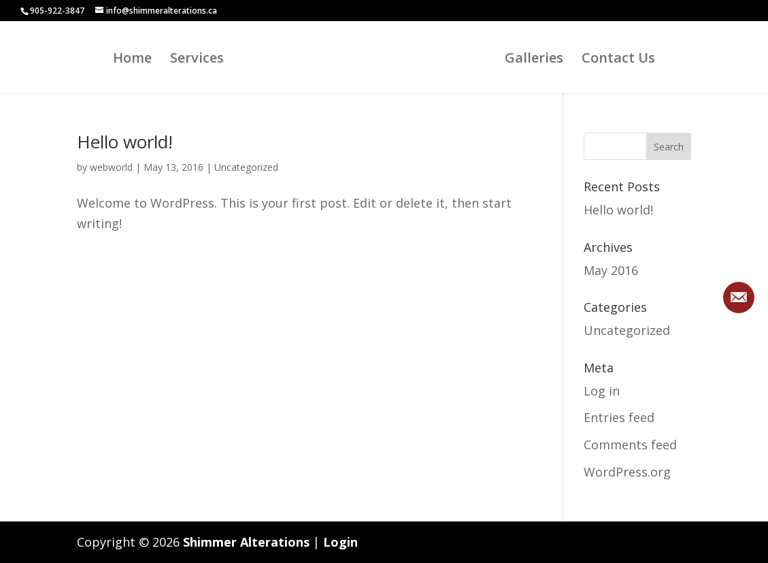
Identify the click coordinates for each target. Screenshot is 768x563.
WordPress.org (627, 472)
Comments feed (630, 444)
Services (193, 60)
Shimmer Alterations (246, 542)
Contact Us (622, 60)
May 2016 (611, 270)
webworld (111, 167)
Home (128, 60)
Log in (602, 391)
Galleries (538, 60)
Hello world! (125, 141)
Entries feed (619, 417)
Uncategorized (246, 167)
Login (340, 542)
